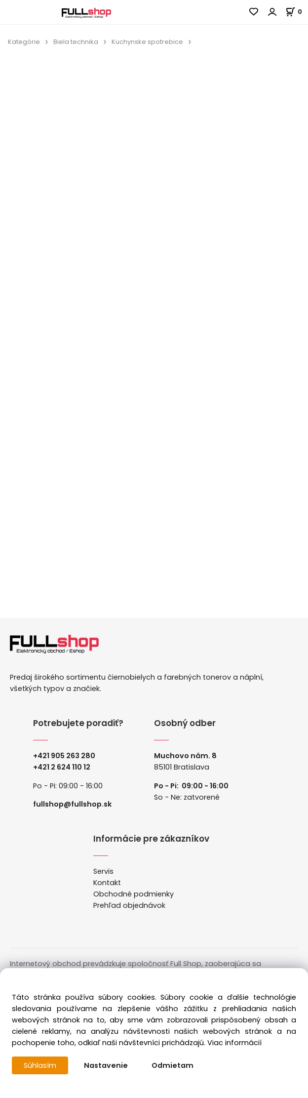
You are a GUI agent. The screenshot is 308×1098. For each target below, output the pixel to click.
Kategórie (24, 41)
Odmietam (172, 1065)
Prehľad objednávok (129, 905)
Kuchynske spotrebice (147, 41)
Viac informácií (234, 1043)
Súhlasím (40, 1065)
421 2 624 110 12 (64, 767)
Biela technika (75, 41)
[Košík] (296, 11)
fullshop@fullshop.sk (72, 804)
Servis (103, 871)
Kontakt (107, 883)
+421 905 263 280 (64, 756)
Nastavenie (106, 1065)
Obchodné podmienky (133, 894)
